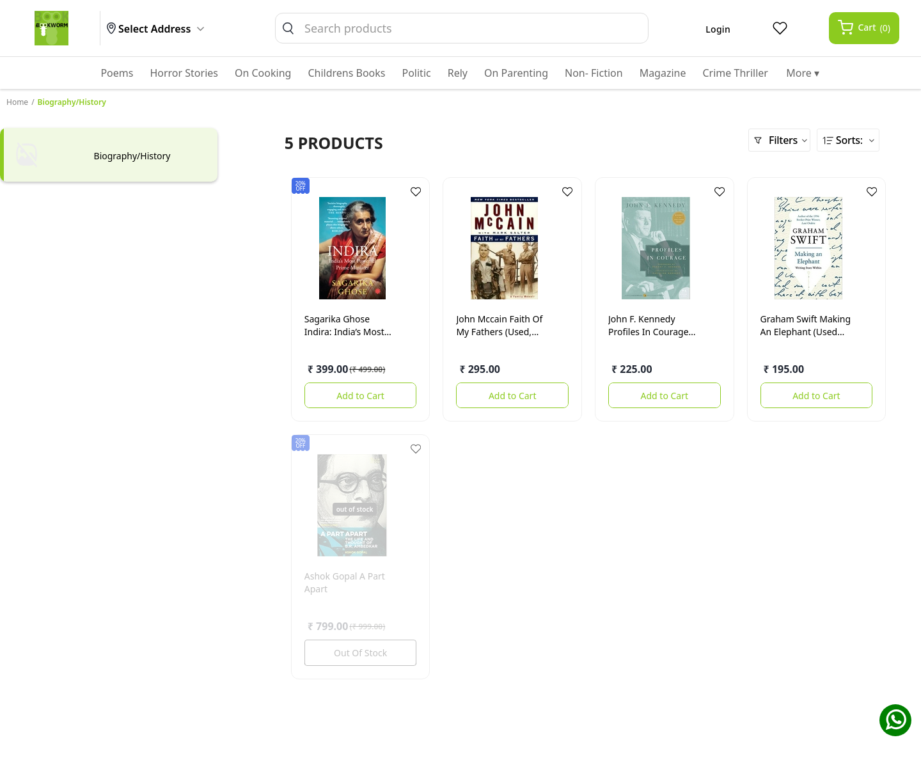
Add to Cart (360, 396)
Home (17, 102)
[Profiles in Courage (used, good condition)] (656, 248)
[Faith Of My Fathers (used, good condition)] (504, 248)
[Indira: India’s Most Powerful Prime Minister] (352, 248)
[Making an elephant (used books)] (808, 248)
